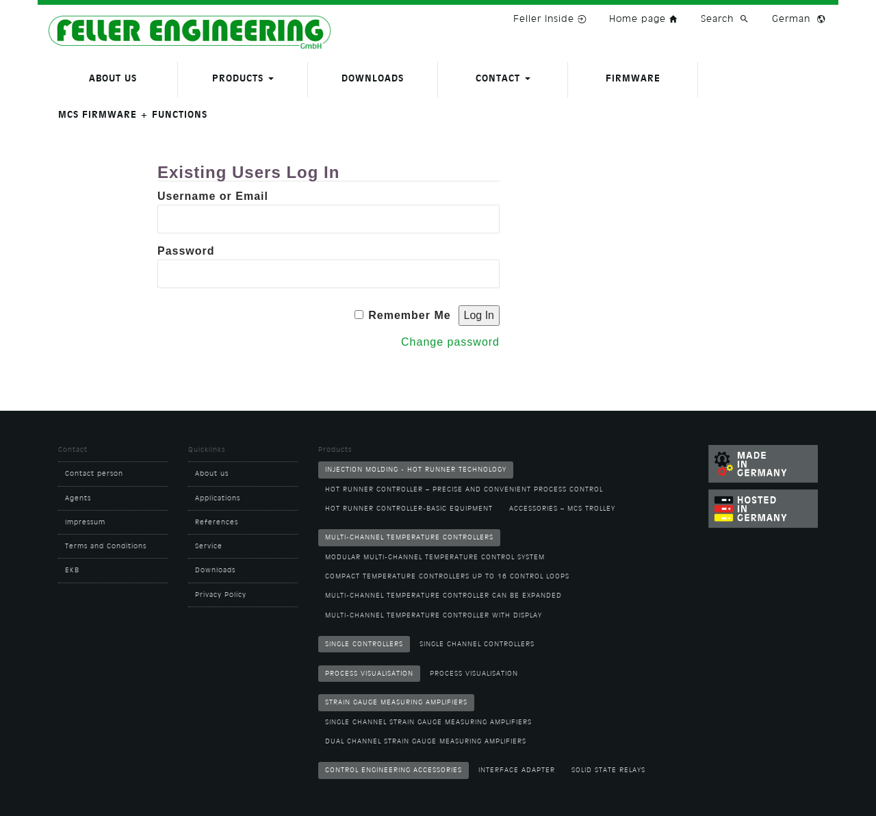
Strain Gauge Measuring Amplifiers (396, 702)
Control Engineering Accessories (393, 770)
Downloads (373, 78)
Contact (503, 78)
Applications (217, 498)
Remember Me (409, 315)
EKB (72, 570)
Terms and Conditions (105, 546)
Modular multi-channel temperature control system (435, 557)
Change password (450, 342)
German (791, 18)
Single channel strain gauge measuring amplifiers (428, 722)
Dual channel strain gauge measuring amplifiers (425, 741)
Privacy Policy (220, 594)
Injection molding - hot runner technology (415, 469)
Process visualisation (474, 673)
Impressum (85, 522)
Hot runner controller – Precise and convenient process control (464, 489)
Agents (78, 498)
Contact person (94, 473)
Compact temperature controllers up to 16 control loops (447, 576)
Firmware (633, 78)
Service (208, 546)
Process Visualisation (369, 673)
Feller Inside (551, 18)
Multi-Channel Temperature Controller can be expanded (443, 595)
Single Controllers (364, 644)
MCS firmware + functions (132, 114)
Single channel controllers (477, 644)
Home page (644, 18)
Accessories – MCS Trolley (562, 508)
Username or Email (212, 196)
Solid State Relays (608, 770)
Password (186, 251)
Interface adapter (516, 770)
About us (113, 78)
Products (243, 78)
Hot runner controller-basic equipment (409, 508)
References (216, 522)
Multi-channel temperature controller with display (433, 615)
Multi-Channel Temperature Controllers (409, 537)
